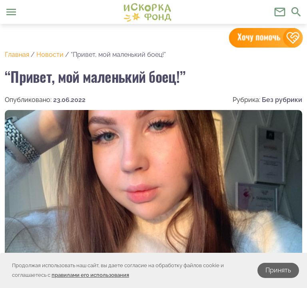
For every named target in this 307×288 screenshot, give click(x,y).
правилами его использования (90, 275)
